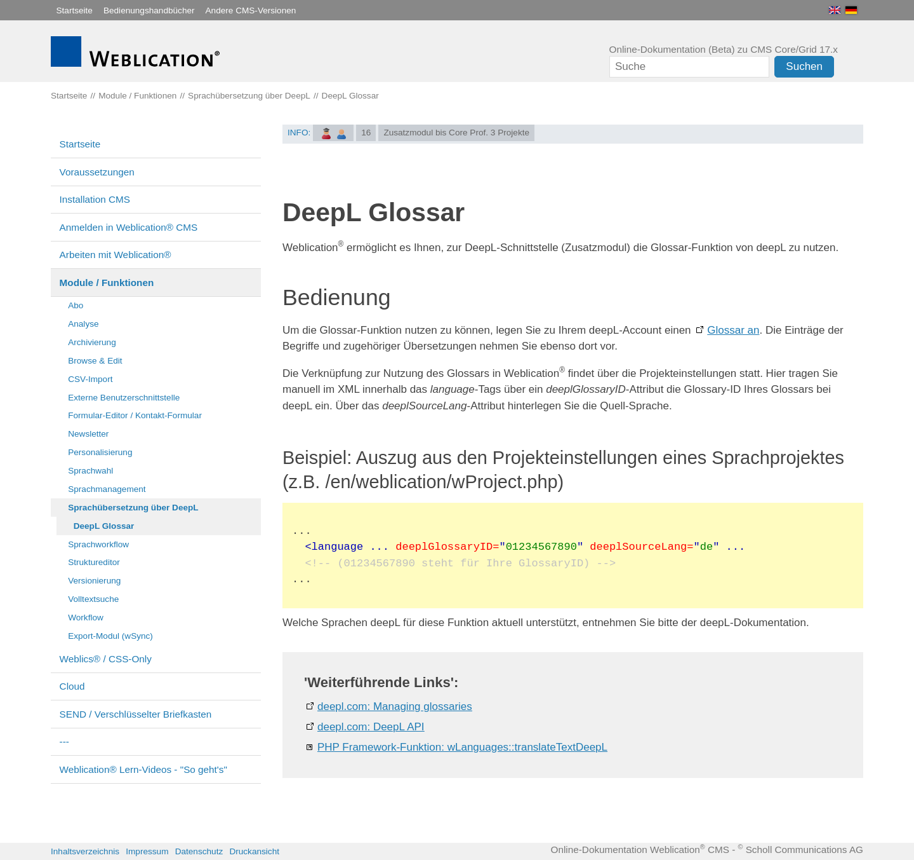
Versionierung (94, 580)
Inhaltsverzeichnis (85, 851)
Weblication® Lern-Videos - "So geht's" (143, 769)
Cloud (72, 686)
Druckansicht (254, 851)
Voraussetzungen (97, 172)
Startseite (74, 10)
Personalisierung (100, 452)
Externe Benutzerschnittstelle (124, 397)
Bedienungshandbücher (149, 10)
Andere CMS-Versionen (251, 10)
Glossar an (733, 330)
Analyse (83, 324)
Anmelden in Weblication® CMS (129, 227)
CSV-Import (90, 379)
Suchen (804, 66)
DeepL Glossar (104, 526)
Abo (75, 305)
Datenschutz (199, 851)
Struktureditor (94, 562)
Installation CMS (95, 199)
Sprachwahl (90, 470)
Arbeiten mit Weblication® (115, 254)
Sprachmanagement (106, 489)
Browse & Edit (95, 360)
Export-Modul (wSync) (110, 636)
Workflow (85, 617)
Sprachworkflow (98, 544)
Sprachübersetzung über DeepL (133, 507)
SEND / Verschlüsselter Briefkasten (136, 714)
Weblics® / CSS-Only (106, 658)
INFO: (299, 132)
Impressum (147, 851)
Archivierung (92, 342)
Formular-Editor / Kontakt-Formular (135, 415)
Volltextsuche (93, 599)
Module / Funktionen (107, 282)
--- (64, 741)
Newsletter (88, 434)
